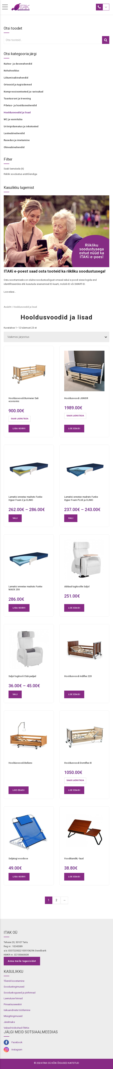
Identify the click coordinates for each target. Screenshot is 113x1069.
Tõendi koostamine (14, 981)
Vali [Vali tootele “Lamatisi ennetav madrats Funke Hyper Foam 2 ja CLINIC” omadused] (15, 518)
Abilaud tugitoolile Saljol (76, 586)
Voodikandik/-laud (73, 858)
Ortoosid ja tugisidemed (18, 84)
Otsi (105, 40)
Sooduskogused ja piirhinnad (19, 992)
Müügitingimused (13, 1016)
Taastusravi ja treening (17, 98)
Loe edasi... (10, 291)
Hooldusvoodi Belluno (20, 763)
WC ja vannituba (13, 119)
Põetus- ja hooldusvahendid (20, 105)
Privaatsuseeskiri (13, 1004)
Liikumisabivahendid (16, 77)
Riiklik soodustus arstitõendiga (20, 174)
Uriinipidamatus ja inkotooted (21, 126)
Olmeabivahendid (14, 147)
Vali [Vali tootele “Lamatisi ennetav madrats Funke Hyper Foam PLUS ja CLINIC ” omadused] (70, 518)
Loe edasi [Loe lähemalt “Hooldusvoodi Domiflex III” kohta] (74, 790)
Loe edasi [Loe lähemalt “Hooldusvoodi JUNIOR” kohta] (74, 428)
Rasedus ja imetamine (17, 140)
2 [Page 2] (56, 900)
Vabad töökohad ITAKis (16, 1027)
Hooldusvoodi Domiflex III (77, 763)
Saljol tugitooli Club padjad (22, 676)
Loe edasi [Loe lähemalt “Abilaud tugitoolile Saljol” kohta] (74, 608)
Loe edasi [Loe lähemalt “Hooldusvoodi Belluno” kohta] (18, 790)
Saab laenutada (12, 168)
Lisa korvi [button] (19, 428)
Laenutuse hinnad (13, 998)
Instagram (17, 1049)
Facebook (17, 1042)
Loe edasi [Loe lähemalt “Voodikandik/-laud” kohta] (74, 877)
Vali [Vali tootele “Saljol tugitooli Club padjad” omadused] (15, 694)
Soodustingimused (14, 986)
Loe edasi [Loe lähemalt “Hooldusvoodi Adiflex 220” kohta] (74, 694)
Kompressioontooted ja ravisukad (23, 91)
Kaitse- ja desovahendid (18, 63)
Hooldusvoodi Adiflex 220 (78, 676)
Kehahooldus (11, 70)
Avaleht (8, 307)
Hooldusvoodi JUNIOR (76, 398)
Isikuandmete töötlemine (17, 1010)
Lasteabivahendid (14, 133)
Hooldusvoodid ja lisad (17, 112)
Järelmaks (9, 1022)
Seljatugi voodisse (18, 858)
